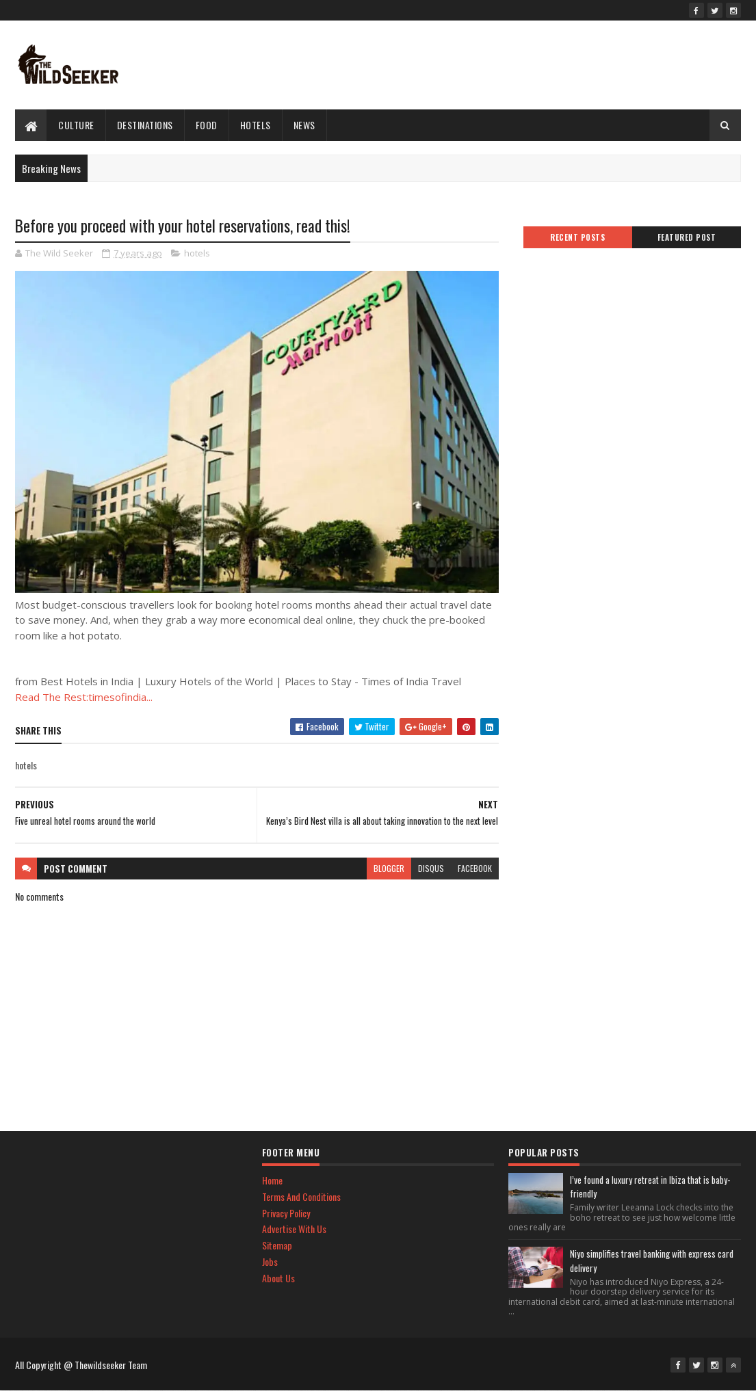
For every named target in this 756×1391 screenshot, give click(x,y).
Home (272, 1180)
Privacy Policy (286, 1213)
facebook (475, 868)
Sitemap (277, 1245)
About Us (278, 1278)
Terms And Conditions (301, 1196)
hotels (255, 125)
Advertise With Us (294, 1228)
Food (207, 125)
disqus (431, 868)
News (304, 125)
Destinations (145, 125)
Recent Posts (577, 237)
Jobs (270, 1261)
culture (76, 125)
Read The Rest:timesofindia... (84, 697)
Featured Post (686, 237)
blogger (389, 868)
